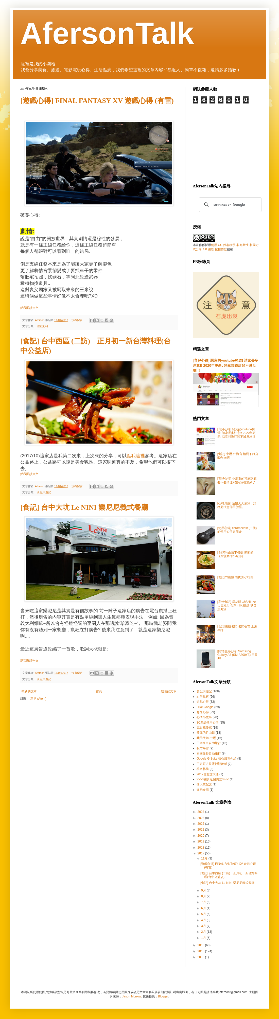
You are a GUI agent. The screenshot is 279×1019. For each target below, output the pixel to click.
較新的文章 (29, 691)
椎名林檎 (203, 769)
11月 (204, 858)
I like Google (205, 707)
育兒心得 (203, 712)
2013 (201, 957)
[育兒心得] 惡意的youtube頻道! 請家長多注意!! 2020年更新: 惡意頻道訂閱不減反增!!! (225, 365)
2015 (201, 951)
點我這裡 (136, 455)
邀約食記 (203, 790)
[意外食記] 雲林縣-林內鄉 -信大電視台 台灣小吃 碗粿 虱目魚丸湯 (236, 605)
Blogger (163, 996)
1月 (204, 938)
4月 (204, 920)
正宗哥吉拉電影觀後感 (212, 764)
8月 (204, 896)
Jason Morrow (131, 996)
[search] (230, 205)
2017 (201, 853)
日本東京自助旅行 (209, 743)
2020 (201, 835)
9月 (204, 890)
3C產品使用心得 (208, 722)
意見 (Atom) (38, 698)
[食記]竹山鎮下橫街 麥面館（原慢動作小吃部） (235, 554)
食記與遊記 (44, 492)
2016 (201, 945)
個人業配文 (204, 784)
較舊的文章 (168, 691)
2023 (201, 818)
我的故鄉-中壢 (206, 738)
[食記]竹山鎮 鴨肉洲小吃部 (235, 577)
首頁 (99, 691)
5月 (204, 914)
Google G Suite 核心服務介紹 (216, 758)
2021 (201, 829)
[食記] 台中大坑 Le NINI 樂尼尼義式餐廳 (84, 507)
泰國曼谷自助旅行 (209, 753)
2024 (201, 812)
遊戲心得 (42, 326)
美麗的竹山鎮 (206, 732)
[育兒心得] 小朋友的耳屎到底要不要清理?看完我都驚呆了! (236, 480)
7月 (204, 902)
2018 (201, 847)
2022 (201, 823)
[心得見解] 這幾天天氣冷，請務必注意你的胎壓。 (236, 505)
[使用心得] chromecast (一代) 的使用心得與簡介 (237, 529)
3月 (204, 926)
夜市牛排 (203, 748)
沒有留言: (78, 320)
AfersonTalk (107, 33)
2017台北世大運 (208, 774)
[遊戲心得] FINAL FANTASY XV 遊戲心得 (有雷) (97, 100)
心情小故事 (204, 717)
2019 (201, 841)
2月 (204, 932)
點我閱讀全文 (29, 308)
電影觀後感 (204, 727)
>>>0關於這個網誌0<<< (213, 779)
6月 (204, 908)
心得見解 (203, 696)
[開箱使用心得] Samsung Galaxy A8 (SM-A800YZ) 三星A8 (237, 654)
